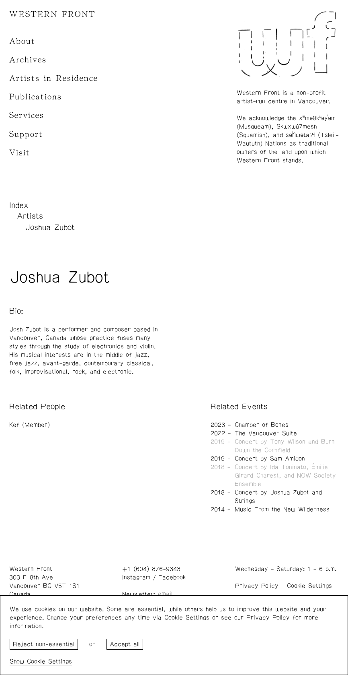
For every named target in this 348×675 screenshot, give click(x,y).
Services (26, 115)
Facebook (172, 577)
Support (26, 134)
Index (19, 205)
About (22, 41)
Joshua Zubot (50, 227)
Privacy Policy (256, 586)
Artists (30, 216)
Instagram (136, 577)
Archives (28, 60)
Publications (35, 97)
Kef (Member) (29, 425)
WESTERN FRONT (52, 14)
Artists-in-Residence (53, 78)
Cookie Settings (309, 586)
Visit (19, 153)
